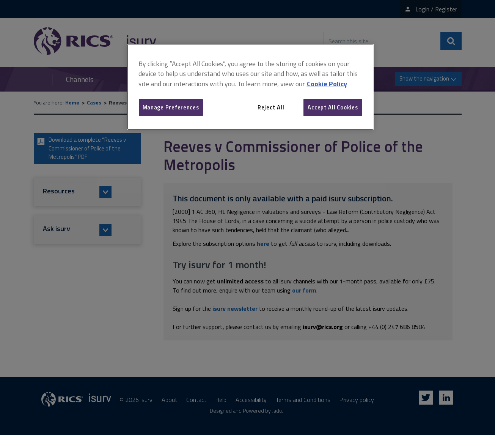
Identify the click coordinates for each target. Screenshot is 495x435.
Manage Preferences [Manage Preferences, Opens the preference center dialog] (171, 107)
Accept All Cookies (333, 107)
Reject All (271, 107)
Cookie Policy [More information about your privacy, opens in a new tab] (327, 84)
